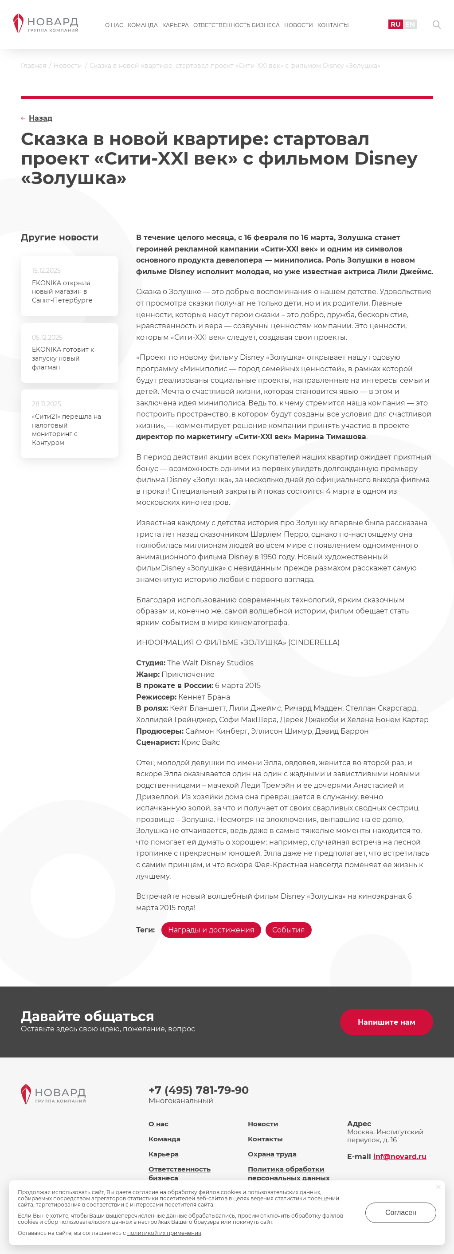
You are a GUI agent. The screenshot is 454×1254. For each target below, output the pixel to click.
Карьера (175, 25)
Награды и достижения (211, 930)
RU (396, 24)
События (288, 930)
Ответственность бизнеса (236, 25)
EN (410, 24)
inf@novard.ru (400, 1156)
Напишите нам (386, 1022)
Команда (143, 25)
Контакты (333, 25)
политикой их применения (164, 1233)
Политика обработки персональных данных (289, 1173)
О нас (114, 25)
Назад (40, 118)
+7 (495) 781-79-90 (199, 1090)
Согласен (400, 1212)
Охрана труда (272, 1154)
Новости (298, 25)
